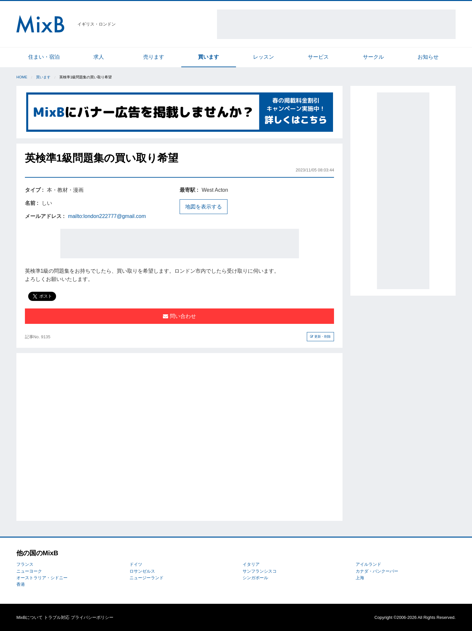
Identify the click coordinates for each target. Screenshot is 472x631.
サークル (373, 57)
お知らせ (428, 57)
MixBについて (29, 617)
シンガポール (255, 577)
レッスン (263, 57)
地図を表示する (203, 206)
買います (208, 57)
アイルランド (368, 564)
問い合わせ (179, 316)
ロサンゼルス (142, 571)
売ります (153, 57)
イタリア (251, 564)
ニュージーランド (146, 577)
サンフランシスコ (260, 571)
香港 (20, 584)
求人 (98, 57)
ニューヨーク (29, 571)
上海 (360, 577)
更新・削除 (320, 336)
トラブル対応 (56, 617)
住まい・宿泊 (44, 57)
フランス (24, 564)
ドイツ (135, 564)
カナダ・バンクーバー (377, 571)
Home (21, 77)
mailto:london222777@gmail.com (107, 216)
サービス (318, 57)
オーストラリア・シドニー (42, 577)
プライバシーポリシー (92, 617)
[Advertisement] (336, 24)
